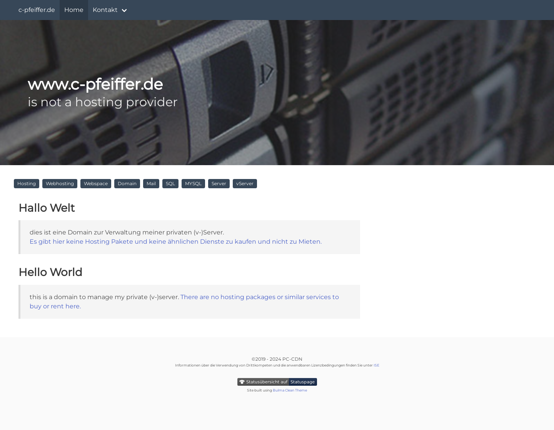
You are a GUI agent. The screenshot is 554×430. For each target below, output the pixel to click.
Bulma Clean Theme (290, 390)
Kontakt (105, 9)
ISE (376, 365)
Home (73, 9)
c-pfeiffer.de (36, 9)
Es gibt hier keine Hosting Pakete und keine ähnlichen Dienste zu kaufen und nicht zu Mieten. (176, 241)
